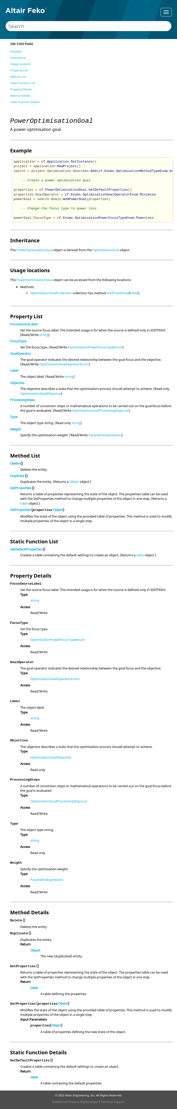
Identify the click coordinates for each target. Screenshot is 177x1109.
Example (15, 51)
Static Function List (22, 83)
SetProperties (20, 509)
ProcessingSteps (22, 400)
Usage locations (20, 64)
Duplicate (17, 475)
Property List (19, 70)
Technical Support (113, 1102)
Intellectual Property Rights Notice (75, 1102)
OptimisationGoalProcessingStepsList (100, 410)
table (134, 293)
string (43, 334)
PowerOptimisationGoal (34, 250)
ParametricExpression (104, 435)
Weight (15, 429)
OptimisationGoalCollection (51, 293)
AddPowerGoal (118, 293)
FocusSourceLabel (23, 324)
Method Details (20, 95)
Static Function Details (24, 102)
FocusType (18, 341)
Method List (18, 76)
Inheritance (18, 58)
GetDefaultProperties (26, 549)
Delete (15, 463)
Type (13, 416)
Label (14, 370)
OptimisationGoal (106, 250)
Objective (17, 383)
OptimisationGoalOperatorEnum (64, 364)
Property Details (21, 89)
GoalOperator (20, 353)
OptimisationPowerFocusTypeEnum (95, 347)
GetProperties (20, 488)
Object (74, 481)
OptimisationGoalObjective (40, 393)
